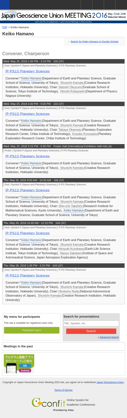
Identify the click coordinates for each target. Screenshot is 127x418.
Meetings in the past (18, 346)
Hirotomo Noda (69, 291)
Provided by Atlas (63, 410)
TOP (4, 27)
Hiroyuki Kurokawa (71, 248)
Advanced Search (109, 337)
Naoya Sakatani (71, 253)
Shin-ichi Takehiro (71, 206)
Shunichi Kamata (71, 82)
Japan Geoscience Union (110, 382)
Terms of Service (63, 390)
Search (91, 331)
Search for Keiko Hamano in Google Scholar (94, 41)
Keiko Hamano (20, 27)
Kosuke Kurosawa (84, 134)
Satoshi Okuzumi (70, 87)
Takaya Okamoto (70, 129)
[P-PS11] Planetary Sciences (28, 71)
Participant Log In (31, 330)
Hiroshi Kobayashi (72, 91)
